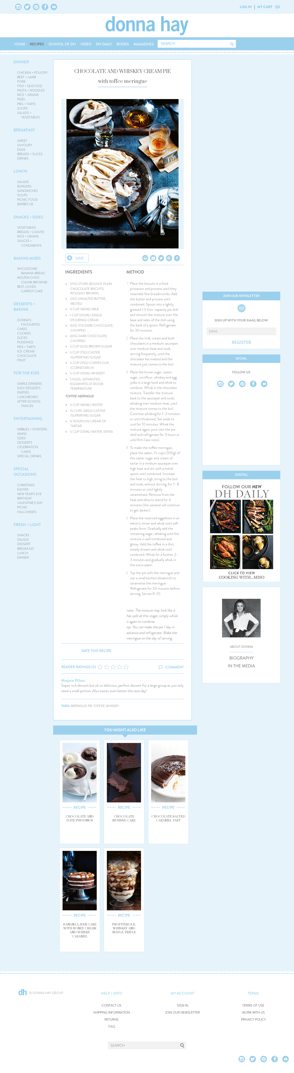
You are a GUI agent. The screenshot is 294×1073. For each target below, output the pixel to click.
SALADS (23, 182)
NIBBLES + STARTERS (32, 429)
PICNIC (22, 507)
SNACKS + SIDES (28, 217)
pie (90, 706)
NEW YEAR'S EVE (29, 494)
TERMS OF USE (253, 1005)
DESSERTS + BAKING (24, 306)
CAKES (22, 329)
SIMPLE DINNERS (29, 383)
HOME (19, 44)
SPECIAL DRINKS (29, 456)
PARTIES (23, 392)
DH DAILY (104, 44)
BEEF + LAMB (26, 77)
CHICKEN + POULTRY (32, 72)
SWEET (22, 140)
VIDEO (86, 44)
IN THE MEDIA (241, 666)
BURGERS (24, 186)
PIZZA (21, 99)
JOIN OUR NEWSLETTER (182, 1012)
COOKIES (24, 333)
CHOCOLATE (26, 355)
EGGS (21, 149)
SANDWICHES (27, 190)
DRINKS (22, 158)
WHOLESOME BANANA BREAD (31, 271)
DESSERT (23, 544)
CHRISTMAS (26, 485)
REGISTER (241, 342)
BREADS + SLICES (29, 154)
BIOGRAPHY (241, 658)
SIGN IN (182, 1005)
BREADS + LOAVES (30, 232)
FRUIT (21, 360)
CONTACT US (111, 1005)
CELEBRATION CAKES (27, 449)
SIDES (21, 438)
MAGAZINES (143, 44)
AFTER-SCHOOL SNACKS (29, 403)
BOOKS (123, 44)
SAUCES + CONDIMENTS (29, 243)
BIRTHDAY (24, 498)
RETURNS (112, 1019)
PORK (21, 81)
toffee (99, 706)
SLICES (22, 338)
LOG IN (246, 6)
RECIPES (37, 44)
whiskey (112, 706)
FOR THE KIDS (26, 373)
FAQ (111, 1027)
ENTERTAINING (28, 419)
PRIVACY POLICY (253, 1019)
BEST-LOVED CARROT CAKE (30, 289)
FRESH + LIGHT (27, 525)
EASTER (22, 489)
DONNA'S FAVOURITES (28, 322)
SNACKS (23, 535)
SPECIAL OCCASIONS (25, 471)
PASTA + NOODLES (31, 90)
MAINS (22, 433)
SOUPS (22, 108)
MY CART (264, 6)
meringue (79, 706)
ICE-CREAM (25, 351)
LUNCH (20, 171)
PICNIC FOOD (27, 199)
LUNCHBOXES (27, 397)
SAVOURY (24, 145)
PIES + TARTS (26, 104)
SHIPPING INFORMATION (111, 1012)
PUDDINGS (25, 342)
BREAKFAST (24, 130)
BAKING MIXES (27, 258)
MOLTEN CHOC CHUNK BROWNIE (32, 279)
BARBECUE (25, 204)
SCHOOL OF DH (62, 44)
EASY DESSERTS (29, 388)
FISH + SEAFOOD (29, 86)
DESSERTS (24, 442)
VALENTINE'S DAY (30, 503)
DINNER (21, 62)
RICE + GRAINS (28, 95)
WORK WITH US (253, 1012)
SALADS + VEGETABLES (28, 115)
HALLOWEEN (26, 512)
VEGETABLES (26, 227)
